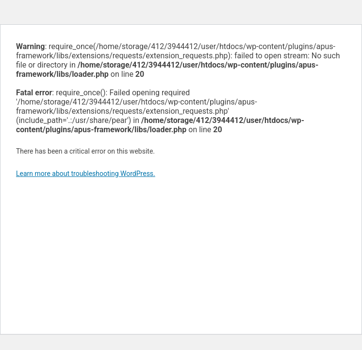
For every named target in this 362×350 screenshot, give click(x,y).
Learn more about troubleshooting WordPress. (85, 173)
